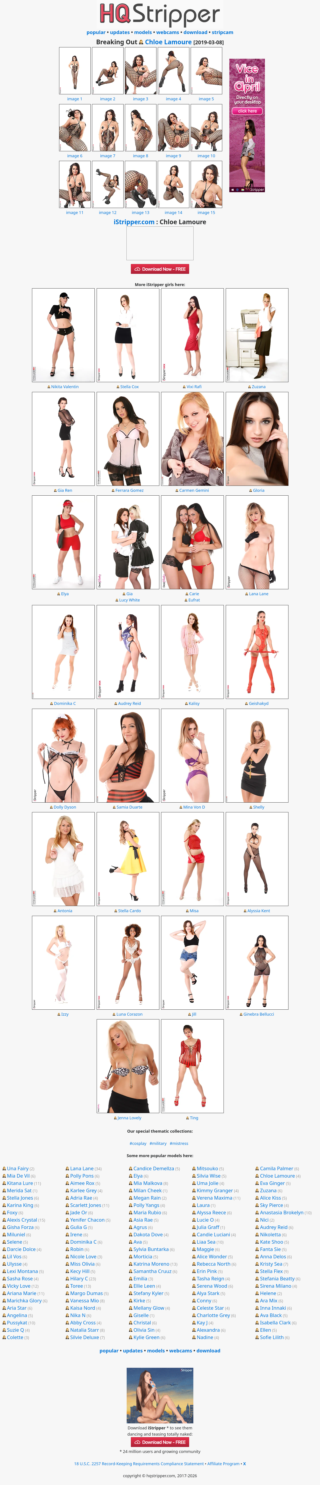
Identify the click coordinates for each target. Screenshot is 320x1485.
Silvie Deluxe (84, 1337)
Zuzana (259, 386)
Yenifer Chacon (87, 1219)
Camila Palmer (276, 1168)
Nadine (205, 1337)
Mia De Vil (18, 1175)
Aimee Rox (82, 1183)
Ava (138, 1241)
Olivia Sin (144, 1329)
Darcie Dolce (21, 1249)
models (143, 32)
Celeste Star (210, 1307)
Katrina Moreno (152, 1263)
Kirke (139, 1300)
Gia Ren (65, 490)
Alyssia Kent (258, 910)
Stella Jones (20, 1197)
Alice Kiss (270, 1197)
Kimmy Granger (215, 1190)
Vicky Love (18, 1285)
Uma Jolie (207, 1183)
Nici (264, 1219)
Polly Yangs (146, 1205)
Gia (129, 593)
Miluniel (16, 1234)
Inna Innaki (273, 1307)
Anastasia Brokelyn (282, 1212)
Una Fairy (17, 1168)
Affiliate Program (223, 1463)
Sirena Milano (275, 1285)
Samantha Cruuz (153, 1271)
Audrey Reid (129, 703)
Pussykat (17, 1322)
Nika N (78, 1315)
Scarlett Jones (85, 1205)
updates (120, 32)
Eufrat (194, 600)
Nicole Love (83, 1256)
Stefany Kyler (149, 1293)
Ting (194, 1117)
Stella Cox (129, 386)
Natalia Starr (84, 1329)
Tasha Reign (210, 1278)
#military (158, 1143)
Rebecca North (213, 1263)
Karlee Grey (83, 1190)
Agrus (140, 1227)
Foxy (12, 1212)
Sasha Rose (20, 1278)
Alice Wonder (212, 1256)
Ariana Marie (21, 1293)
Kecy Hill (80, 1271)
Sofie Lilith (272, 1337)
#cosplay (138, 1143)
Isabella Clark (275, 1322)
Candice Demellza (154, 1168)
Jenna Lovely (129, 1117)
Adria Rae (81, 1197)
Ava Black (271, 1315)
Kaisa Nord (82, 1307)
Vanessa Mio (84, 1300)
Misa (194, 910)
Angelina (17, 1315)
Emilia (140, 1278)
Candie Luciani (213, 1234)
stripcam (222, 32)
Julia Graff (208, 1227)
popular (96, 32)
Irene (76, 1234)
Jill (194, 1014)
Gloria (258, 490)
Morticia (143, 1256)
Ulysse (14, 1263)
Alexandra (208, 1329)
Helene (268, 1293)
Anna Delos (273, 1256)
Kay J (202, 1322)
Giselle (141, 1315)
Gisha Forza (20, 1227)
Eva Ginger (272, 1183)
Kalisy (194, 703)
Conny (204, 1300)
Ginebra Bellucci (259, 1014)
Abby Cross (83, 1322)
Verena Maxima (214, 1197)
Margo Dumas (86, 1293)
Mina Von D (194, 807)
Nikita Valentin (65, 386)
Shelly (258, 807)
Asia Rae (143, 1219)
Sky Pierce (271, 1205)
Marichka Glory (24, 1300)
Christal (142, 1322)
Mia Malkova (148, 1183)
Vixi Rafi (194, 386)
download (196, 32)
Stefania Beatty (277, 1278)
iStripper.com (134, 222)
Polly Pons (82, 1175)
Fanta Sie (270, 1249)
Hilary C (79, 1278)
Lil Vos (14, 1256)
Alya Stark (208, 1293)
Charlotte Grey (213, 1315)
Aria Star (16, 1307)
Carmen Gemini (194, 490)
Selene (14, 1241)
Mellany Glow (149, 1307)
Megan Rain (147, 1197)
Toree (76, 1285)
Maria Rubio (147, 1212)
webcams (167, 32)
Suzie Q (15, 1329)
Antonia (65, 910)
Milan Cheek (148, 1190)
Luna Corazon (129, 1014)
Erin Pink (207, 1271)
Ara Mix (268, 1300)
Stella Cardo (129, 910)
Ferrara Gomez (130, 490)
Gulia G (78, 1227)
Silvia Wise (208, 1175)
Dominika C (65, 703)
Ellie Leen (144, 1285)
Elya (65, 593)
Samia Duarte (129, 807)
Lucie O (205, 1219)
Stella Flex (271, 1271)
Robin (77, 1249)
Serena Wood (212, 1285)
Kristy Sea (271, 1263)
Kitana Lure (20, 1183)
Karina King (20, 1205)
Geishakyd (259, 703)
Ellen (265, 1329)
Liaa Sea (206, 1241)
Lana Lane (258, 593)
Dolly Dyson (65, 807)
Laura (203, 1205)
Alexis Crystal (22, 1219)
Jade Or (78, 1212)
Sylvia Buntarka (151, 1249)
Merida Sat (19, 1190)
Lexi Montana (22, 1271)
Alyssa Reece (211, 1212)
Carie (194, 593)
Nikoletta (270, 1234)
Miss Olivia (82, 1263)
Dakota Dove (148, 1234)
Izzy (65, 1014)
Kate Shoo (271, 1241)
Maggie (205, 1249)
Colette (15, 1337)
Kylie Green (147, 1337)
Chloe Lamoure (168, 42)
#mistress (179, 1143)
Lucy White (129, 600)
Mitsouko (207, 1168)
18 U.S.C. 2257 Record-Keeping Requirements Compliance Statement (139, 1463)
